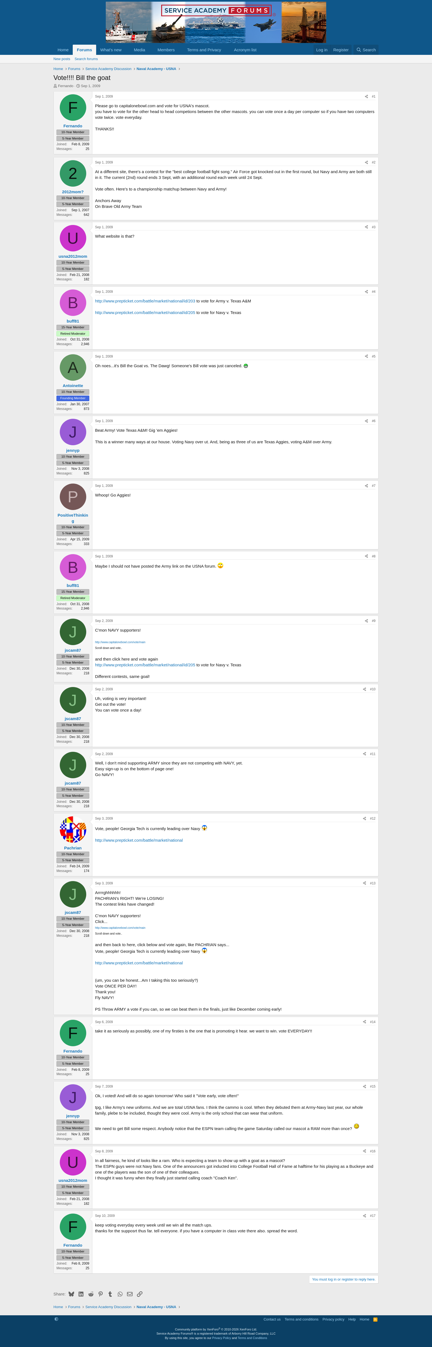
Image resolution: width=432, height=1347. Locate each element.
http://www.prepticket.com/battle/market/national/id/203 (145, 301)
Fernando (66, 86)
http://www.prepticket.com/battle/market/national (139, 840)
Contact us (272, 1319)
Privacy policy (333, 1319)
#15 (373, 1086)
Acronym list (245, 49)
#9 (374, 621)
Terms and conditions (301, 1319)
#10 (373, 689)
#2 (374, 162)
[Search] (366, 50)
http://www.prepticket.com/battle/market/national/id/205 (145, 312)
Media (139, 49)
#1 (374, 96)
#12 (373, 818)
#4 (374, 292)
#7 (374, 486)
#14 (373, 1022)
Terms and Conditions (252, 1338)
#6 (374, 421)
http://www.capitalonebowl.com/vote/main (120, 642)
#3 (374, 227)
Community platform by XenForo (216, 1329)
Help (352, 1319)
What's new (110, 49)
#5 (374, 356)
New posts (61, 59)
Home (63, 49)
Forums (84, 49)
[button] (126, 50)
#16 (373, 1151)
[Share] (366, 96)
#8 (374, 556)
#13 (373, 883)
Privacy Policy (221, 1338)
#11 (373, 754)
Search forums (86, 59)
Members (166, 49)
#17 (373, 1216)
